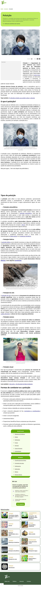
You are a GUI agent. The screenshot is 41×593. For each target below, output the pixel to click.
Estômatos (16, 469)
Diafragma (16, 440)
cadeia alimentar (5, 314)
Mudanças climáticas (19, 434)
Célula (15, 437)
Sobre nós (7, 581)
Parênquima (17, 466)
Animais (16, 445)
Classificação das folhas (19, 460)
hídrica (9, 242)
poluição (4, 242)
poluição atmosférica (26, 213)
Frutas (15, 442)
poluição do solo (6, 295)
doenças (3, 260)
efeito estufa (13, 236)
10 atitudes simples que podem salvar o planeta (22, 98)
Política (14, 581)
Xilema (15, 472)
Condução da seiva (18, 463)
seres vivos (37, 75)
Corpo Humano (17, 448)
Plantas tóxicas (17, 474)
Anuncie (22, 581)
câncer (23, 225)
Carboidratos (17, 451)
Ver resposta (20, 504)
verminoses (18, 260)
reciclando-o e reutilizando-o (32, 411)
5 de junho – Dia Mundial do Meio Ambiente (21, 384)
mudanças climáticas (25, 236)
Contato (29, 581)
